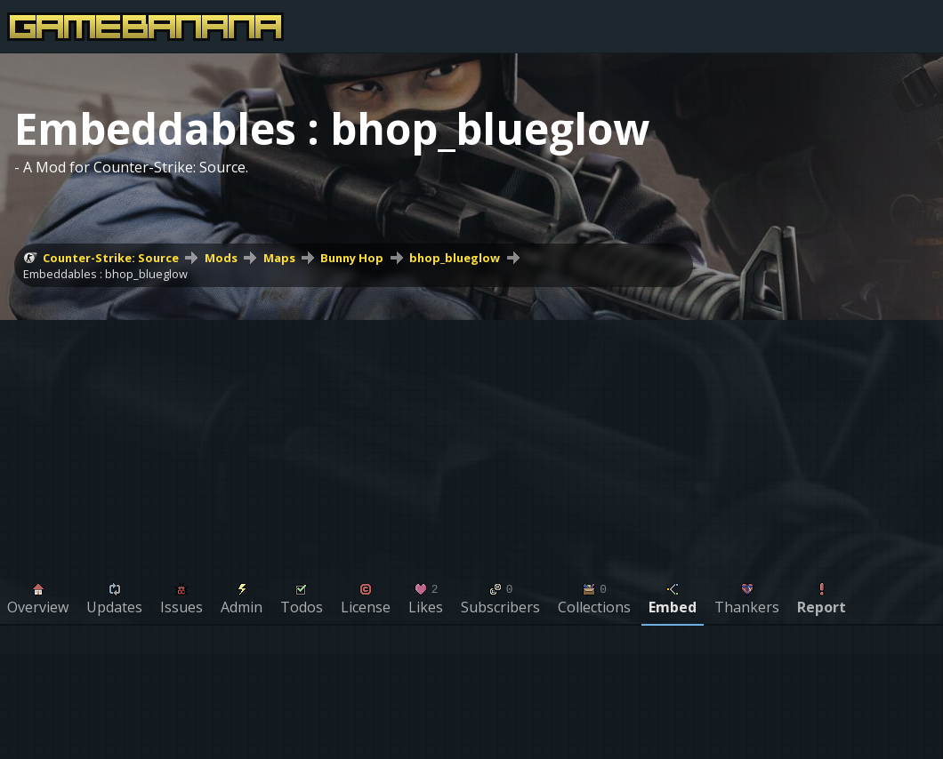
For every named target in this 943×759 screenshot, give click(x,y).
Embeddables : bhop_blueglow (105, 274)
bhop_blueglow (454, 258)
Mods (221, 258)
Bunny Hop (351, 258)
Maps (279, 258)
